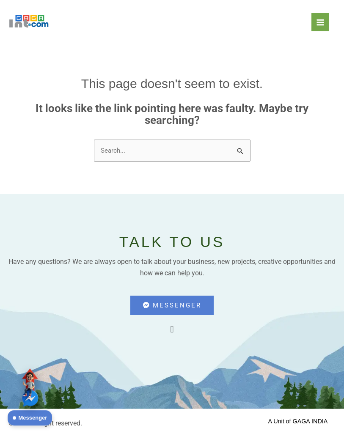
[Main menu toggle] (320, 22)
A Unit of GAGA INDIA (298, 422)
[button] (172, 330)
